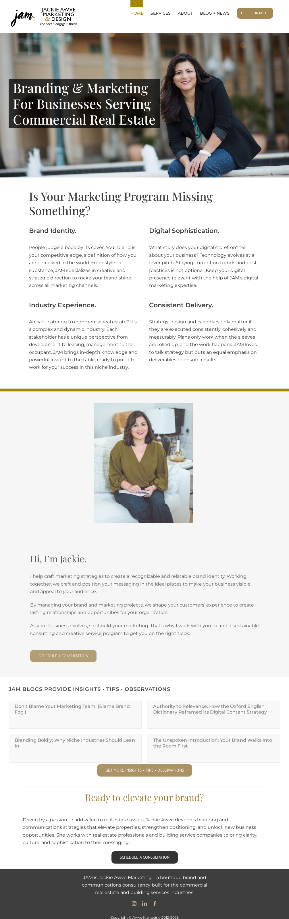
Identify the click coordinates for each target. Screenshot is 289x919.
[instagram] (134, 900)
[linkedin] (144, 900)
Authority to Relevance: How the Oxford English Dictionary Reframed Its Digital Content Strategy (206, 710)
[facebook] (155, 900)
